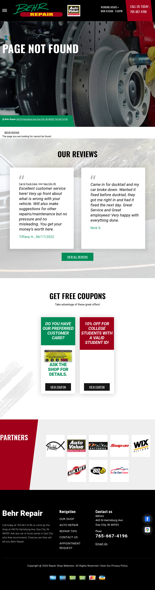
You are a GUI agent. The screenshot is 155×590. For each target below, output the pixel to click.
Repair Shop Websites (61, 565)
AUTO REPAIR (68, 525)
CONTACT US (68, 537)
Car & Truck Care (28, 184)
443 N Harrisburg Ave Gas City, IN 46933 (35, 119)
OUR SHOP (66, 519)
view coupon (58, 387)
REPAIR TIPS (68, 531)
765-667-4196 (138, 11)
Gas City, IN (49, 184)
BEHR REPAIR (12, 132)
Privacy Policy (119, 565)
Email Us (102, 543)
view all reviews (77, 257)
